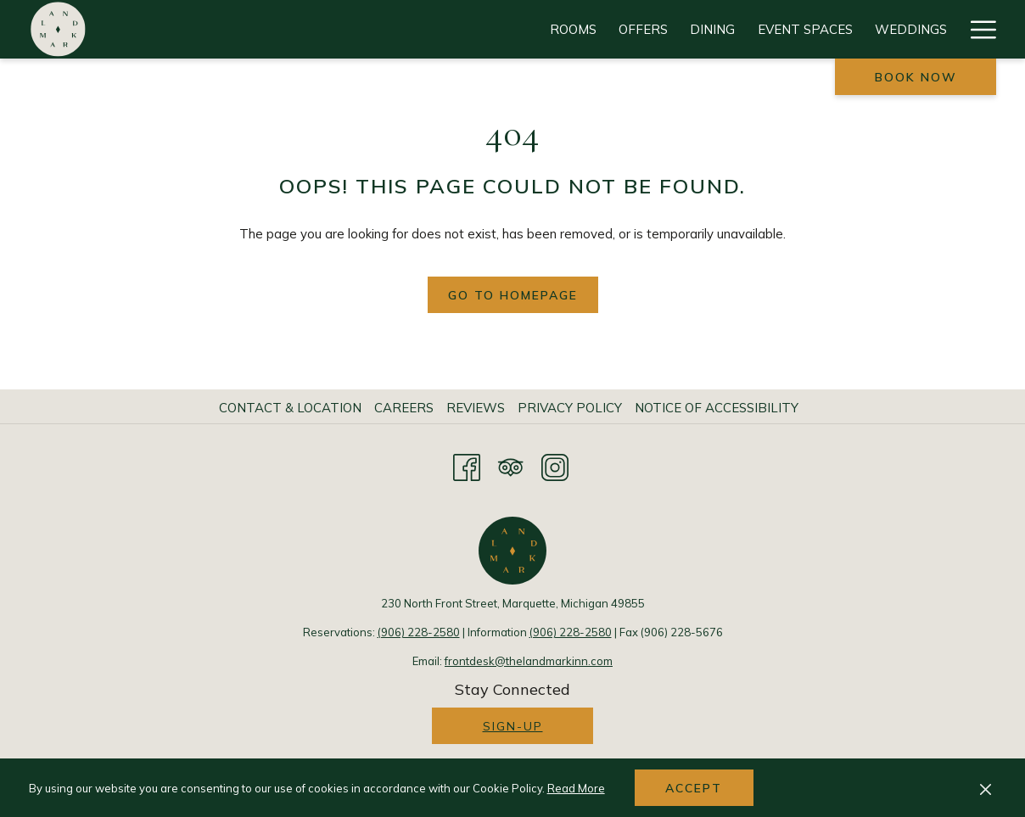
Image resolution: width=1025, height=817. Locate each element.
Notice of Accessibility (716, 408)
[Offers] (296, 29)
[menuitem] (292, 408)
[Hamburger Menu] (977, 29)
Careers (404, 408)
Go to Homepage (513, 295)
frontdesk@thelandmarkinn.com (529, 661)
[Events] (762, 29)
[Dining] (365, 29)
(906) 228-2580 (419, 632)
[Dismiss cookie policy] (985, 788)
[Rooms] (226, 29)
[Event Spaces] (458, 29)
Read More (576, 788)
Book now (916, 77)
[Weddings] (564, 29)
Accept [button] (693, 788)
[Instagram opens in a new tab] (555, 465)
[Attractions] (668, 29)
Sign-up (513, 726)
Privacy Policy (570, 408)
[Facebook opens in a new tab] (466, 465)
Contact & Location (290, 408)
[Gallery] (839, 29)
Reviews (475, 408)
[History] (919, 29)
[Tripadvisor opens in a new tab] (510, 465)
